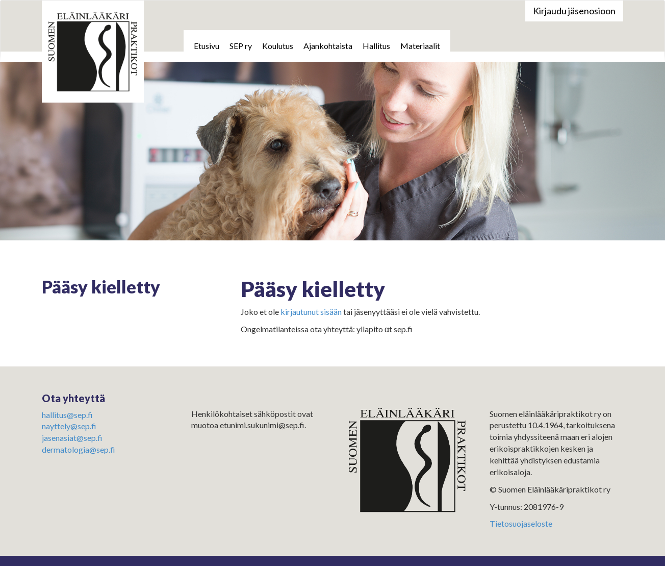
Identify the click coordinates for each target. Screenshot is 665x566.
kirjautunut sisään (311, 311)
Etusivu (206, 46)
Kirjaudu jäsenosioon (574, 10)
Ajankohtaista (327, 46)
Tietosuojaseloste (521, 523)
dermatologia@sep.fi (78, 449)
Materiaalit (420, 46)
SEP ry (240, 46)
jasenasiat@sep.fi (72, 437)
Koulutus (277, 46)
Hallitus (376, 46)
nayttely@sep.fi (69, 426)
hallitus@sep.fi (67, 415)
